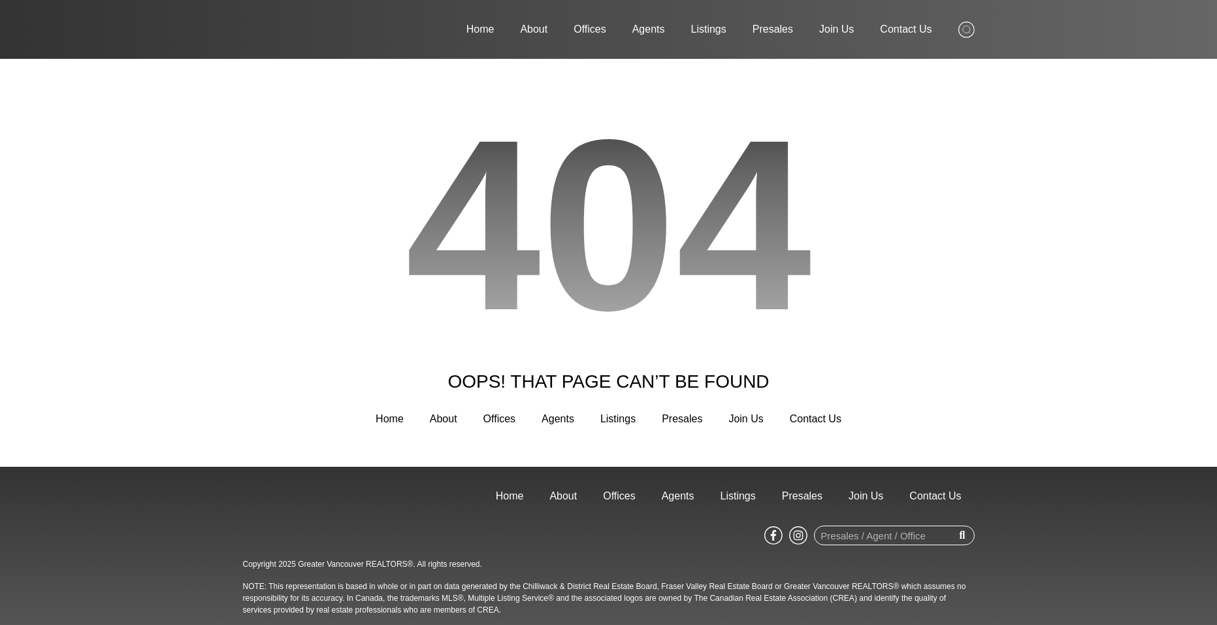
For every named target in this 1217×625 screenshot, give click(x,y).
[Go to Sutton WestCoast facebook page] (773, 535)
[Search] (962, 535)
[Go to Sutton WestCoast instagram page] (798, 535)
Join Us (836, 29)
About (533, 29)
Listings (708, 29)
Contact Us (906, 29)
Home (480, 29)
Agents (648, 29)
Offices (590, 29)
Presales (773, 29)
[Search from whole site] (966, 28)
